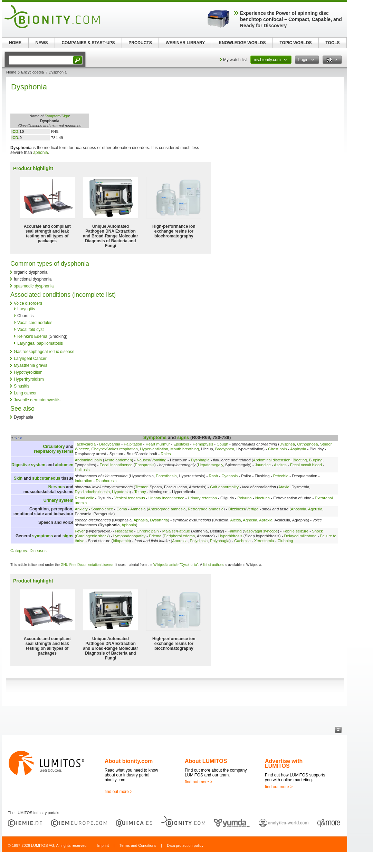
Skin (18, 478)
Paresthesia (166, 476)
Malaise (169, 531)
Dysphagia (200, 460)
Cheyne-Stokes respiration (115, 449)
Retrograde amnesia (205, 509)
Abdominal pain (88, 460)
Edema (155, 536)
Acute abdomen (118, 460)
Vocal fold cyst (30, 329)
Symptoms (154, 437)
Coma (121, 509)
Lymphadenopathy (129, 536)
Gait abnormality (224, 487)
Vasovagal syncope (261, 531)
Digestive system (28, 464)
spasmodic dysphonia (34, 286)
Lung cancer (25, 393)
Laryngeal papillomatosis (40, 343)
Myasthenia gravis (30, 365)
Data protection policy (185, 845)
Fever (80, 531)
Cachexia (242, 541)
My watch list (235, 59)
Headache (124, 531)
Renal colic (84, 498)
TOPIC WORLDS (295, 42)
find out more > (118, 791)
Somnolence (102, 509)
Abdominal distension (271, 460)
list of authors (213, 565)
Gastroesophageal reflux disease (44, 351)
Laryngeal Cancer (30, 358)
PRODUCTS (140, 42)
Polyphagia (219, 541)
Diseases (37, 550)
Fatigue (183, 531)
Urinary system (59, 500)
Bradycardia (109, 444)
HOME (15, 42)
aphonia (40, 152)
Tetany (140, 492)
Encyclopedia (32, 72)
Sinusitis (21, 386)
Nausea (143, 460)
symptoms (42, 535)
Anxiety (81, 509)
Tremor (141, 487)
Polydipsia (199, 541)
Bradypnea (224, 449)
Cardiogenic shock (92, 536)
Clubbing (285, 541)
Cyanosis (229, 476)
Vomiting (158, 460)
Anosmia (298, 509)
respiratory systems (53, 451)
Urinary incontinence (166, 498)
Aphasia (141, 520)
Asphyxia (298, 449)
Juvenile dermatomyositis (37, 400)
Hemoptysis (203, 444)
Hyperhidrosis (230, 536)
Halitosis (82, 470)
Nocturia (262, 498)
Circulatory (54, 446)
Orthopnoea (307, 444)
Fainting (235, 531)
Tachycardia (85, 444)
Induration (83, 481)
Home (11, 72)
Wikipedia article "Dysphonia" (175, 565)
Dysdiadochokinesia (92, 492)
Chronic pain (148, 531)
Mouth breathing (184, 449)
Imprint (103, 845)
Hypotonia (121, 492)
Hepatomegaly (210, 465)
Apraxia (265, 520)
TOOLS (332, 42)
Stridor (326, 444)
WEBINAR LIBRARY (185, 42)
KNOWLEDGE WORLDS (242, 42)
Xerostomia (264, 541)
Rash (213, 476)
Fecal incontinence (116, 465)
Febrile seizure (295, 531)
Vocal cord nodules (34, 322)
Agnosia (250, 520)
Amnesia (137, 509)
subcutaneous (46, 478)
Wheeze (82, 449)
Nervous (56, 486)
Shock (317, 531)
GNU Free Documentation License (87, 565)
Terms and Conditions (137, 845)
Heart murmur (158, 444)
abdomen (64, 464)
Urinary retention (202, 498)
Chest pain (277, 449)
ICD (14, 131)
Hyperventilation (154, 449)
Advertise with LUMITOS (284, 763)
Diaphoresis (106, 481)
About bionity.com (129, 761)
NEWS (42, 42)
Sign (65, 116)
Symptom (52, 116)
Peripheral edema (179, 536)
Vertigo (252, 509)
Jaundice (263, 465)
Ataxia (283, 487)
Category (18, 550)
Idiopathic (121, 541)
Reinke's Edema (32, 336)
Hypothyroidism (28, 372)
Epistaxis (181, 444)
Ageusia (315, 509)
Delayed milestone (300, 536)
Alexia (235, 520)
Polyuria (244, 498)
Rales (166, 454)
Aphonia (129, 525)
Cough (222, 444)
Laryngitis (26, 308)
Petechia (280, 476)
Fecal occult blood (306, 465)
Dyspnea (287, 444)
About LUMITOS (206, 761)
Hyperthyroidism (29, 379)
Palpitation (133, 444)
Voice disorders (28, 303)
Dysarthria (159, 520)
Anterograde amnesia (167, 509)
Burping (316, 460)
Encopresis (144, 465)
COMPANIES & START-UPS (88, 42)
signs (183, 437)
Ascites (280, 465)
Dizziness (236, 509)
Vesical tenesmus (129, 498)
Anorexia (180, 541)
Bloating (300, 460)
